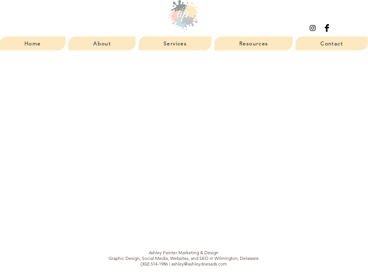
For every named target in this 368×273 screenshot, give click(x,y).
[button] (102, 43)
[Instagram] (313, 28)
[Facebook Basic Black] (327, 28)
